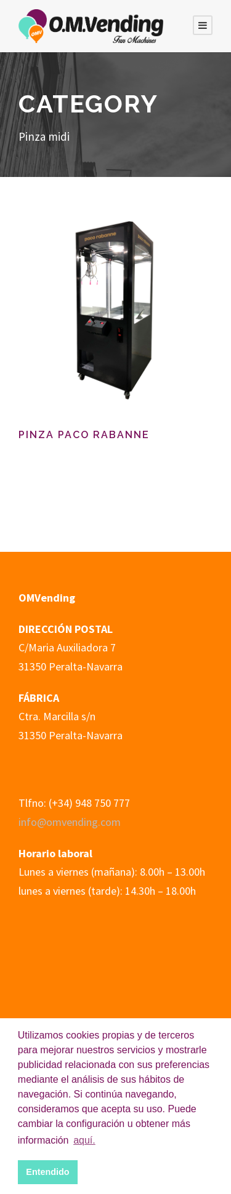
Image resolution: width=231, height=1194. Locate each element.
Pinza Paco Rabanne (84, 435)
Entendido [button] (47, 1172)
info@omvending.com (69, 822)
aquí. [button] (84, 1140)
